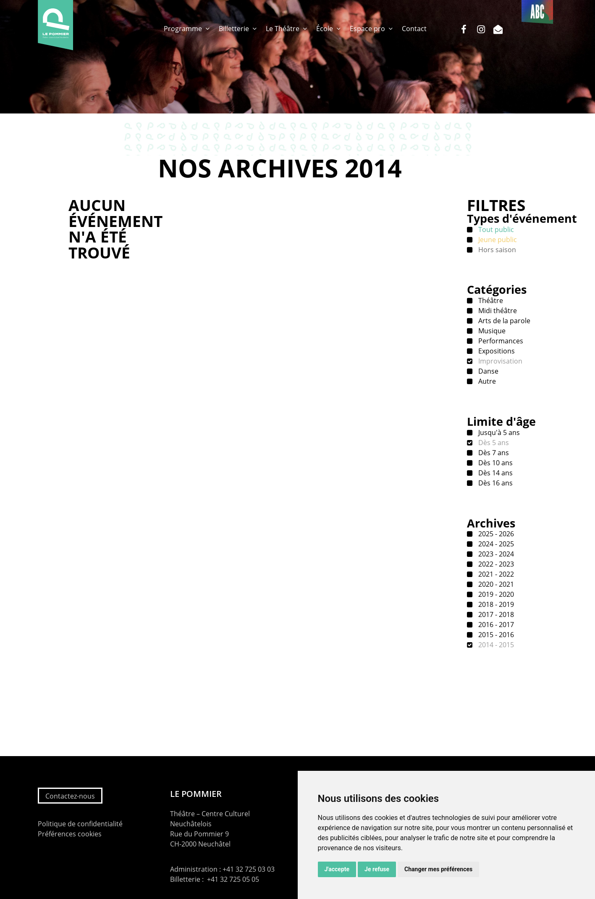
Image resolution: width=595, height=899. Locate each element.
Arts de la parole (503, 320)
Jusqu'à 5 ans (498, 432)
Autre (486, 381)
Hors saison (496, 249)
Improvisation (499, 361)
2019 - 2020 (495, 594)
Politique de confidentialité (80, 823)
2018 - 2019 (495, 604)
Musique (491, 330)
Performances (500, 340)
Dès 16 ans (495, 483)
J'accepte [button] (337, 869)
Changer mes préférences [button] (438, 869)
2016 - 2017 (495, 624)
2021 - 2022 (495, 574)
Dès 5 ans (493, 442)
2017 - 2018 (495, 614)
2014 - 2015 (495, 644)
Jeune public (497, 239)
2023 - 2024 (495, 554)
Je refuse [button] (376, 869)
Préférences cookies (70, 833)
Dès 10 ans (495, 462)
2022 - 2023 (495, 564)
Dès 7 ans (493, 452)
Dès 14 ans (495, 472)
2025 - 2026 (495, 533)
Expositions (496, 351)
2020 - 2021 (495, 584)
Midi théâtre (497, 310)
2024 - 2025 (495, 543)
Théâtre (490, 300)
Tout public (495, 229)
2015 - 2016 (495, 634)
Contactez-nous (70, 796)
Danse (487, 371)
